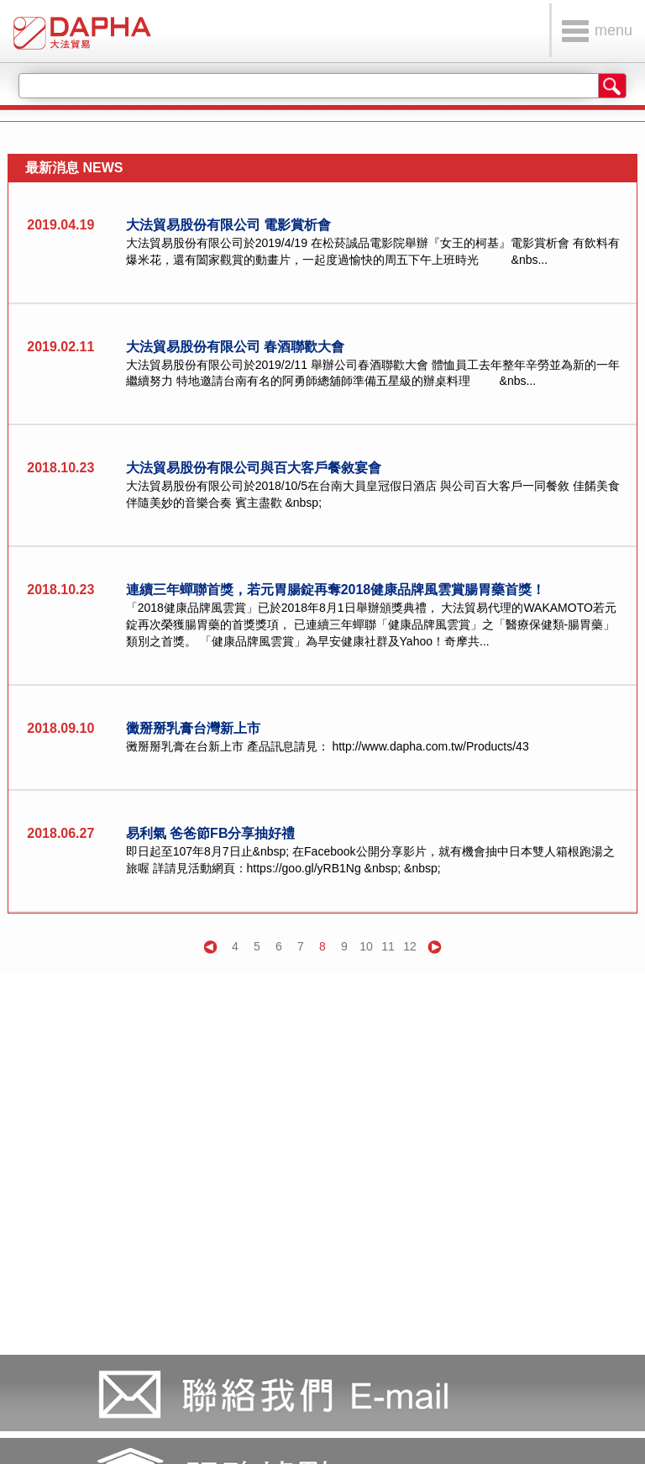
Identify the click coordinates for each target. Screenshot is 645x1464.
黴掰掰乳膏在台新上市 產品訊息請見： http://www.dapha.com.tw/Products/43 (327, 746)
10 (366, 946)
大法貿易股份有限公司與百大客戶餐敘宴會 (253, 468)
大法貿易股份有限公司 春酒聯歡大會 (235, 347)
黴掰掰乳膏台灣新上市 (193, 728)
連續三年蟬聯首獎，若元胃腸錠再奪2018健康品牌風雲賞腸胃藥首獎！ (336, 589)
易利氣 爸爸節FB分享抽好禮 (211, 833)
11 (388, 946)
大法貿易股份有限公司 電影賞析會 (228, 225)
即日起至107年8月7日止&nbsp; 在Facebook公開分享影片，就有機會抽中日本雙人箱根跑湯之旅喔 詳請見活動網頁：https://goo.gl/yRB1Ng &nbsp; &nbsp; (370, 860)
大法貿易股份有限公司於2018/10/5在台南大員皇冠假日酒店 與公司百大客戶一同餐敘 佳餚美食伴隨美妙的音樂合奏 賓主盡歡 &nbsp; (373, 494)
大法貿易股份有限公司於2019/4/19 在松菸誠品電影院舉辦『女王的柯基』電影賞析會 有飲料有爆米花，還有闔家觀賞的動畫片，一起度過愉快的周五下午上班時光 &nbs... (373, 251)
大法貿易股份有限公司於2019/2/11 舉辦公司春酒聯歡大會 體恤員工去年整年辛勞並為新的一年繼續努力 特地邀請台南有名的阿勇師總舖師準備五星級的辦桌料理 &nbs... (373, 373)
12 (410, 946)
